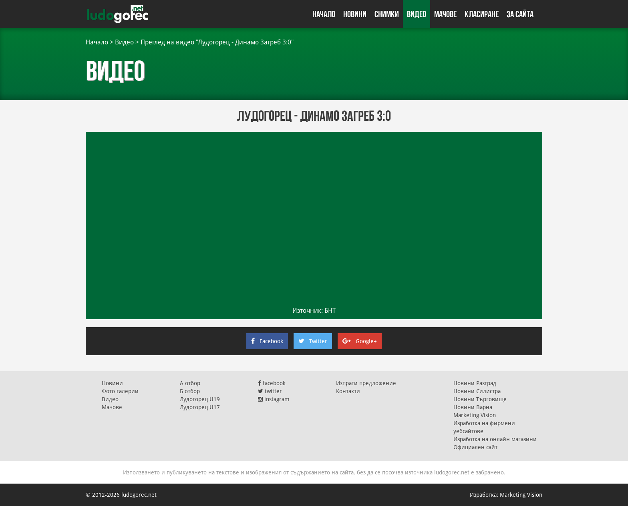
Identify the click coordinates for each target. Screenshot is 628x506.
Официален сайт (475, 447)
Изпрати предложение (366, 383)
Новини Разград (474, 383)
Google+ (359, 341)
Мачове (445, 14)
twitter (270, 391)
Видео (416, 14)
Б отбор (190, 391)
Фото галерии (120, 391)
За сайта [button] (520, 14)
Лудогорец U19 (200, 399)
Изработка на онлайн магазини (495, 439)
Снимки (386, 14)
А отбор (190, 383)
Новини (354, 14)
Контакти (348, 391)
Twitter (312, 341)
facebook (272, 383)
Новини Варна (472, 407)
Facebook (267, 341)
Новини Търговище (480, 399)
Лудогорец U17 (200, 407)
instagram (274, 399)
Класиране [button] (482, 14)
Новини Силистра (477, 391)
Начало (323, 14)
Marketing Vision (474, 415)
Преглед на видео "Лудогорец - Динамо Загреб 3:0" (217, 42)
